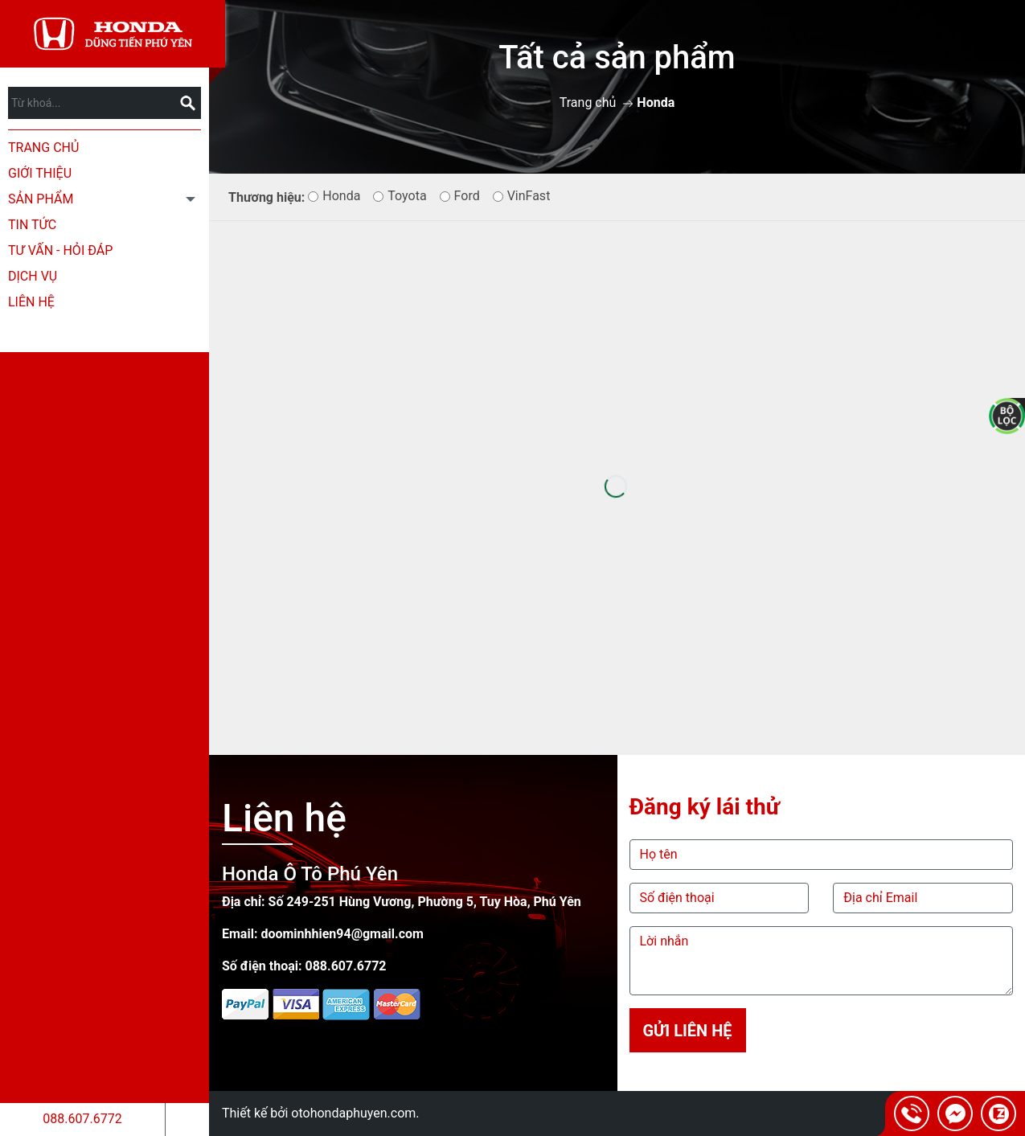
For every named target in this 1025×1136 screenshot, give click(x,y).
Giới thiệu (40, 173)
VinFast (522, 195)
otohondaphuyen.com (353, 1113)
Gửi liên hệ (687, 1030)
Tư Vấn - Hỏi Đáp (60, 250)
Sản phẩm (40, 199)
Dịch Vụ (32, 276)
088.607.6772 (82, 1118)
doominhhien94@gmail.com (342, 933)
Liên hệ (31, 302)
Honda (334, 195)
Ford (460, 195)
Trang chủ (43, 147)
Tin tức (32, 224)
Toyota (399, 195)
